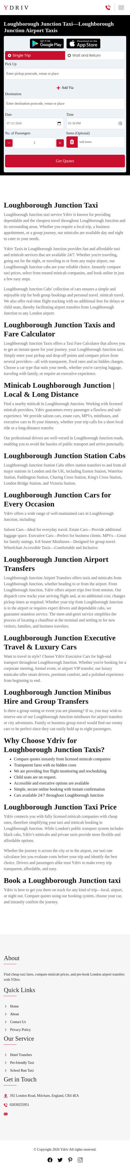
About (14, 1014)
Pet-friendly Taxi (22, 1063)
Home (14, 1006)
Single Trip (22, 55)
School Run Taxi (22, 1070)
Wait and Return (86, 55)
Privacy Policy (20, 1030)
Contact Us (18, 1022)
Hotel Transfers (21, 1055)
